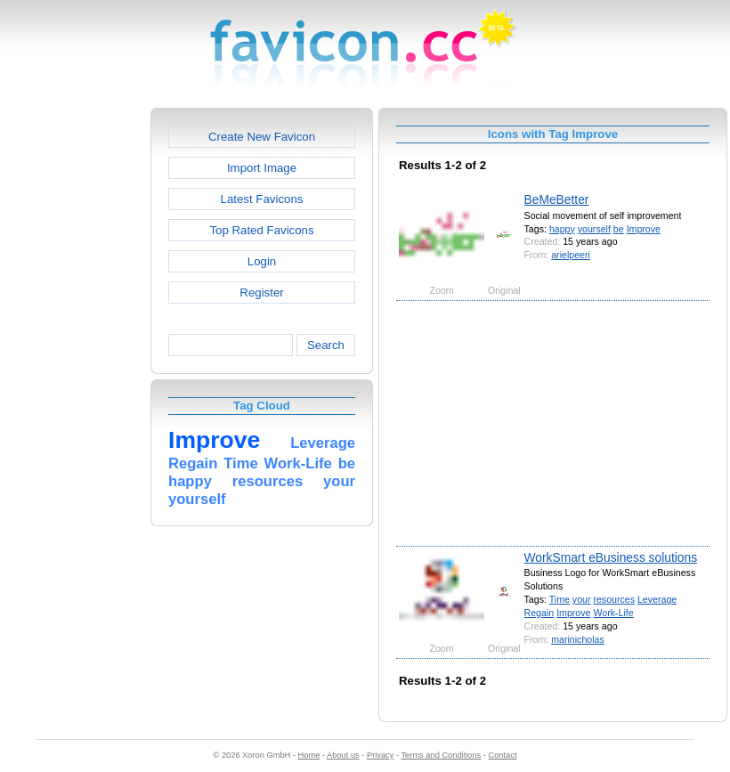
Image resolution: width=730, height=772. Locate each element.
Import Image (261, 168)
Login (261, 261)
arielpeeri (570, 254)
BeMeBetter (556, 199)
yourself (594, 228)
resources (614, 599)
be (618, 228)
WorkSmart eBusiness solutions (611, 557)
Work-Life (613, 612)
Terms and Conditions (441, 755)
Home (309, 755)
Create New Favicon (261, 136)
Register (261, 292)
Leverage (657, 599)
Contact (503, 755)
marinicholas (577, 639)
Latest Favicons (262, 199)
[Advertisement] (74, 375)
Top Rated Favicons (261, 230)
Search (326, 345)
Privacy (380, 755)
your (581, 599)
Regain (539, 612)
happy (562, 228)
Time (559, 599)
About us (343, 755)
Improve (644, 228)
